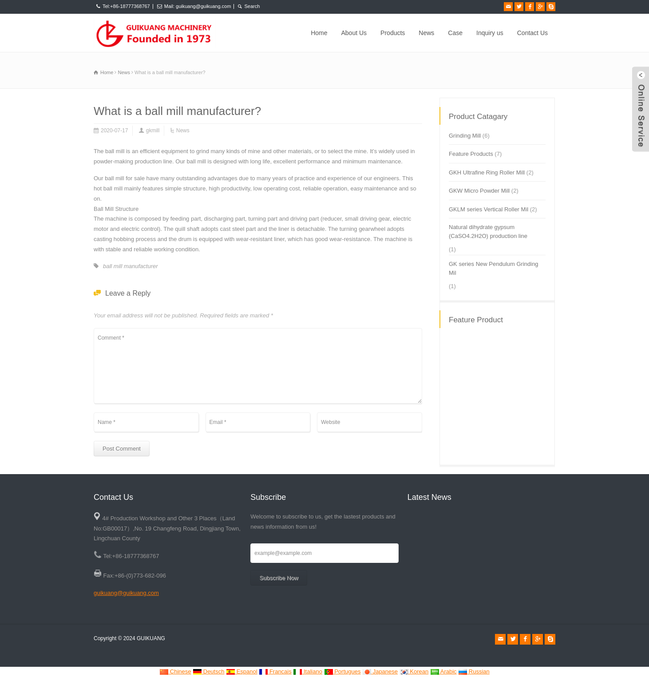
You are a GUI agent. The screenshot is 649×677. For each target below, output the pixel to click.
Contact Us (532, 32)
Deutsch (208, 671)
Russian (474, 671)
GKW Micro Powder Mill (479, 190)
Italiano (307, 671)
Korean (414, 671)
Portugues (342, 671)
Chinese (175, 671)
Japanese (380, 671)
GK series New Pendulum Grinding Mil (493, 268)
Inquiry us (489, 32)
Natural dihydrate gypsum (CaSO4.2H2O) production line (488, 231)
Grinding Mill (465, 135)
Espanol (241, 671)
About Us (354, 32)
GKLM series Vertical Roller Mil (488, 209)
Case (455, 32)
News (426, 32)
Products (392, 32)
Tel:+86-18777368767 (126, 6)
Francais (275, 671)
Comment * (258, 366)
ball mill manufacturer (130, 266)
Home (319, 32)
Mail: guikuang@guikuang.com (197, 6)
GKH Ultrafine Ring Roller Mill (487, 172)
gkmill (153, 130)
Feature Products (471, 153)
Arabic (443, 671)
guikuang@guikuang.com (126, 593)
